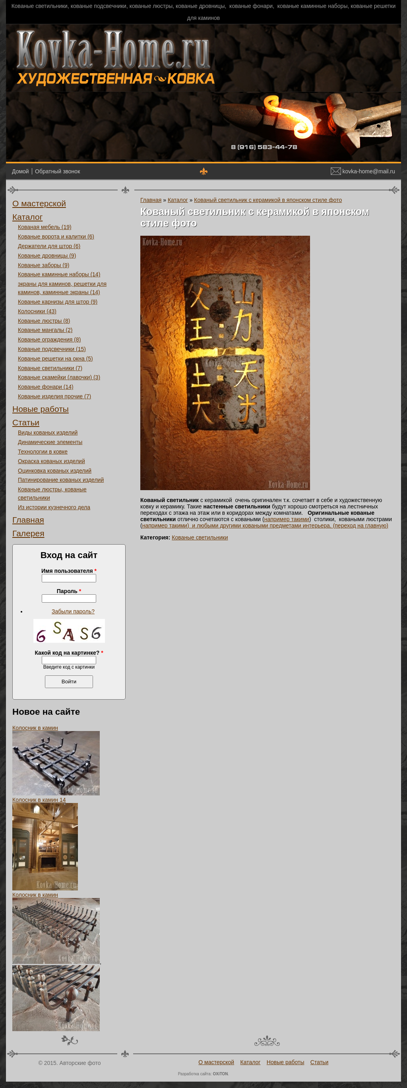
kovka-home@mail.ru (363, 171)
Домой (20, 171)
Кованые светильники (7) (50, 368)
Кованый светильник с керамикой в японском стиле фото (268, 200)
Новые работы (40, 408)
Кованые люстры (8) (44, 321)
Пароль (69, 591)
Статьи (25, 422)
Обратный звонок (57, 171)
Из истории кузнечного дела (54, 507)
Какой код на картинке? (69, 653)
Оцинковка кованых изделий (54, 470)
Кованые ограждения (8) (49, 339)
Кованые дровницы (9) (47, 255)
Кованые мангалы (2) (45, 330)
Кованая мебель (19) (45, 227)
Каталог (27, 216)
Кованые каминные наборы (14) (59, 274)
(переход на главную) (360, 525)
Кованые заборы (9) (43, 265)
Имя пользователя (69, 571)
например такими (286, 519)
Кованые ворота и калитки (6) (56, 236)
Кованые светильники (200, 537)
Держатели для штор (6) (49, 246)
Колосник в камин (35, 728)
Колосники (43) (37, 311)
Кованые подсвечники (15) (52, 349)
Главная (28, 519)
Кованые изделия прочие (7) (54, 396)
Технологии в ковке (43, 451)
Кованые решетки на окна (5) (55, 358)
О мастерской (39, 203)
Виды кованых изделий (48, 432)
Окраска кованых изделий (51, 461)
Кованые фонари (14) (46, 387)
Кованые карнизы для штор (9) (57, 302)
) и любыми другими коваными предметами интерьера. (260, 525)
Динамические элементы (50, 442)
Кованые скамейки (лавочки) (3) (59, 377)
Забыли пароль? (73, 611)
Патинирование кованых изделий (61, 480)
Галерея (28, 533)
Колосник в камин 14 (39, 800)
